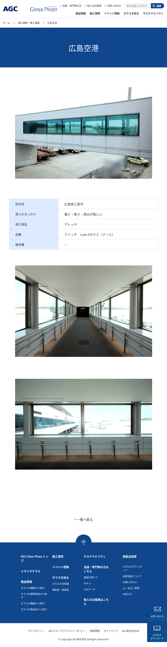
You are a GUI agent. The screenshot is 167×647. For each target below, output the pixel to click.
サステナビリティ (95, 556)
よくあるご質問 (131, 588)
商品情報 (26, 582)
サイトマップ (111, 630)
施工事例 (57, 556)
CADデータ (89, 589)
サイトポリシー (36, 630)
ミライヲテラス (30, 571)
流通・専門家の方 (71, 5)
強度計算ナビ (91, 577)
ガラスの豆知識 (60, 583)
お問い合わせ (114, 5)
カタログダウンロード (157, 636)
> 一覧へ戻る (83, 519)
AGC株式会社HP (130, 630)
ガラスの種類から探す (33, 603)
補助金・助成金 (60, 589)
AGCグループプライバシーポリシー (67, 630)
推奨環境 (95, 630)
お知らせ (127, 594)
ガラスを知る (60, 577)
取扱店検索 (130, 556)
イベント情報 (60, 567)
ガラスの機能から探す (33, 588)
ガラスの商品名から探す (34, 609)
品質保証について (132, 576)
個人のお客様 (94, 5)
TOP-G (87, 583)
